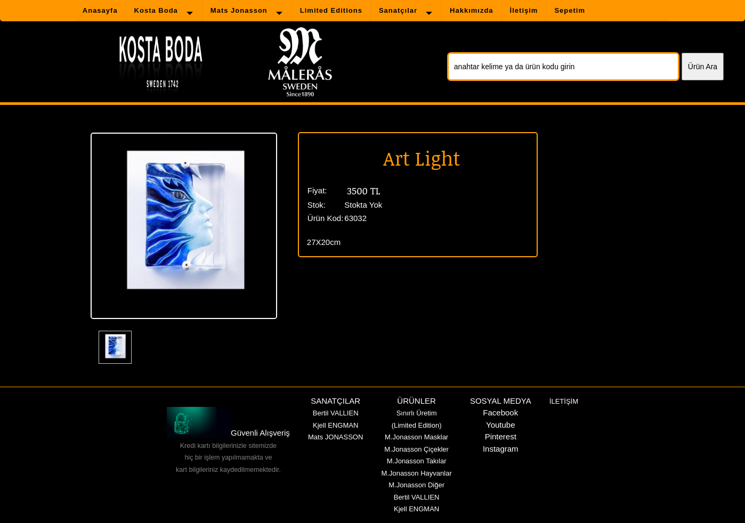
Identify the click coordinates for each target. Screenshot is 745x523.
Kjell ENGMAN (335, 425)
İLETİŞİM (563, 401)
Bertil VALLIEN (336, 413)
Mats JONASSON (335, 437)
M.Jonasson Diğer (416, 485)
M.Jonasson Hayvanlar (416, 473)
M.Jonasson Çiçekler (416, 449)
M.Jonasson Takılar (417, 461)
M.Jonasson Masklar (416, 437)
